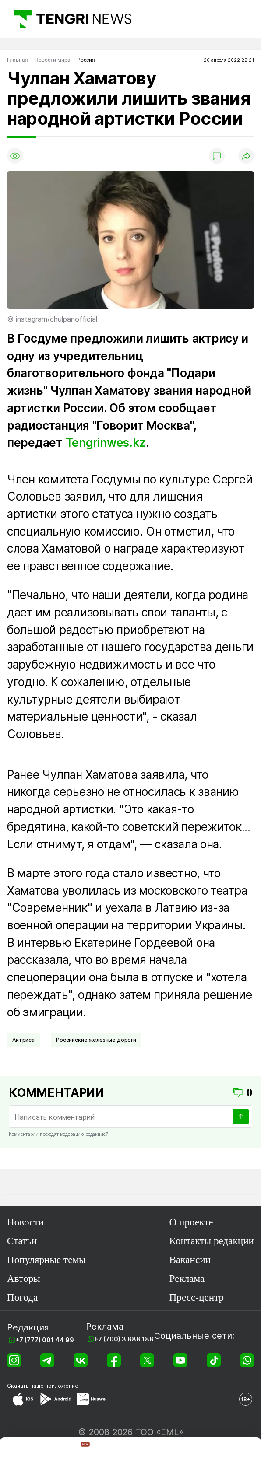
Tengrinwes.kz (106, 442)
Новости (25, 1222)
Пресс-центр (196, 1297)
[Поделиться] (246, 156)
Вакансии (190, 1259)
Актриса (23, 1039)
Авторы (23, 1278)
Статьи (22, 1240)
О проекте (191, 1222)
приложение (61, 1386)
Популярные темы (46, 1259)
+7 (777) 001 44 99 (44, 1340)
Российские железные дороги (96, 1039)
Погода (22, 1297)
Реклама (187, 1278)
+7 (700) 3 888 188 (124, 1339)
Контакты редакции (211, 1240)
